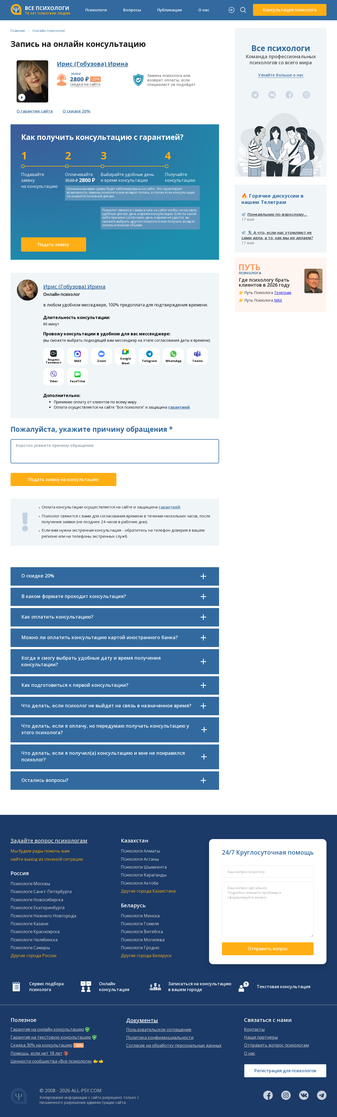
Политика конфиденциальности (160, 1037)
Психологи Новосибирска (37, 900)
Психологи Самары (30, 948)
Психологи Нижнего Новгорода (43, 916)
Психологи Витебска (142, 931)
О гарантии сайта (35, 111)
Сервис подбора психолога (46, 986)
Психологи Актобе (139, 883)
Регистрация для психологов (285, 1071)
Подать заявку (53, 244)
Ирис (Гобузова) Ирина (92, 63)
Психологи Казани (29, 924)
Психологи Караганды (143, 875)
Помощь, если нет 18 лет (36, 1053)
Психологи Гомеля (140, 924)
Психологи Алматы (140, 851)
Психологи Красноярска (35, 931)
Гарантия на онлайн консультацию (47, 1029)
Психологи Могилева (143, 940)
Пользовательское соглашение (158, 1029)
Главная (18, 30)
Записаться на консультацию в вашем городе (199, 986)
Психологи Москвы (30, 883)
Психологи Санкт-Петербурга (41, 891)
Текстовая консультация (283, 986)
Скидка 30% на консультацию (41, 1045)
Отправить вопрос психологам (276, 1045)
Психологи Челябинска (34, 940)
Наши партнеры (261, 1037)
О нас (203, 9)
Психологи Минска (140, 916)
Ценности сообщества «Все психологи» (51, 1061)
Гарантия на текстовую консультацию (51, 1037)
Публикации (169, 9)
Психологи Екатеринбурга (38, 907)
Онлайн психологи (48, 30)
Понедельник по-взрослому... (277, 214)
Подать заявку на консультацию (63, 479)
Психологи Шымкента (144, 867)
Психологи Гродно (140, 948)
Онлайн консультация (114, 986)
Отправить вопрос (268, 949)
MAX (278, 300)
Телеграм (282, 292)
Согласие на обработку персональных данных (173, 1045)
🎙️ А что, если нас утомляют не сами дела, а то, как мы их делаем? (277, 235)
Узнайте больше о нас (281, 74)
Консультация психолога (289, 10)
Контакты (254, 1029)
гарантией (179, 407)
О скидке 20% (76, 111)
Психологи (96, 9)
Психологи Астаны (140, 859)
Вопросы (132, 9)
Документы (142, 1020)
